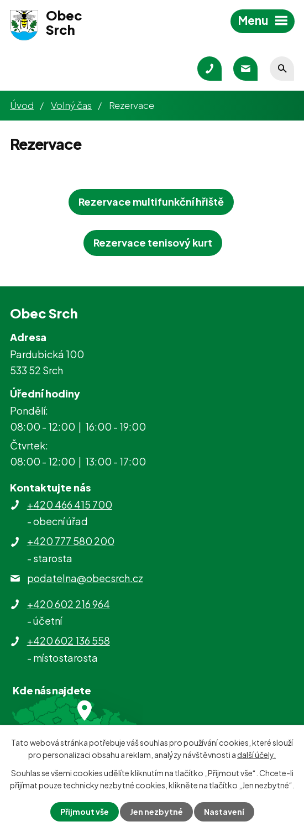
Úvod (22, 105)
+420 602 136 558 (68, 640)
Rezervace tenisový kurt (152, 242)
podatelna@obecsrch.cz (85, 578)
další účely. (256, 755)
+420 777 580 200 (70, 541)
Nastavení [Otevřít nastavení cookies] (224, 812)
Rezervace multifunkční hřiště (151, 201)
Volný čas (71, 105)
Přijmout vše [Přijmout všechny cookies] (84, 812)
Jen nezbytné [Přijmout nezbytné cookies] (156, 812)
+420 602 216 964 (68, 604)
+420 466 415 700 (69, 504)
